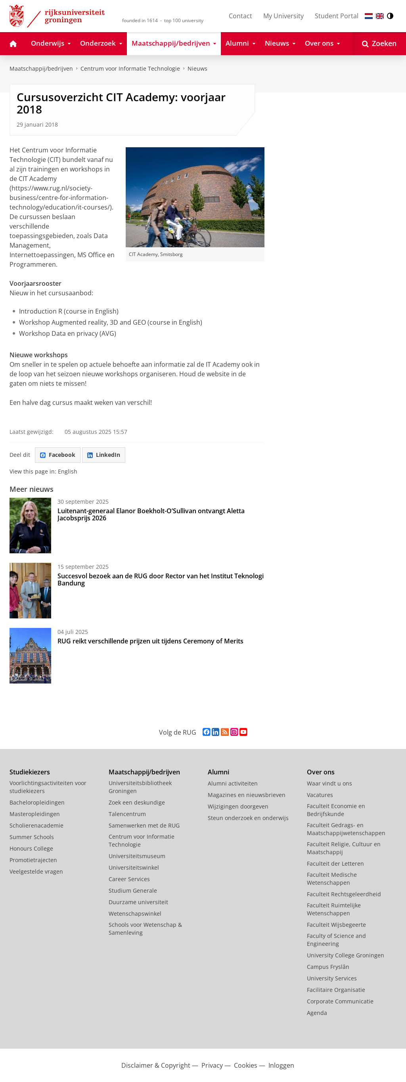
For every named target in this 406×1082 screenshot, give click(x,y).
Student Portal (336, 16)
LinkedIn (103, 454)
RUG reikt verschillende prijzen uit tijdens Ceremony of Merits (150, 641)
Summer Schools (32, 837)
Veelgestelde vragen (36, 871)
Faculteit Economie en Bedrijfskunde (336, 810)
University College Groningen (345, 955)
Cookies (245, 1065)
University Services (332, 978)
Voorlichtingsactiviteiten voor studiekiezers (48, 787)
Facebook (57, 454)
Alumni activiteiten (233, 783)
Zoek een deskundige (137, 802)
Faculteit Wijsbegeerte (336, 924)
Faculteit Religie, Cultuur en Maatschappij (344, 848)
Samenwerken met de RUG (144, 825)
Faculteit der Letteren (335, 863)
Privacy (212, 1065)
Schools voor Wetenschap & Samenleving (145, 928)
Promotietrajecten (33, 860)
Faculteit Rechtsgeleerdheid (344, 894)
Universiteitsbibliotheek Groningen (140, 787)
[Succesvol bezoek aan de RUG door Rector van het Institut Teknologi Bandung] (30, 590)
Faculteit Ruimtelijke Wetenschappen (334, 909)
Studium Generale (133, 890)
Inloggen (281, 1065)
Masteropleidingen (35, 814)
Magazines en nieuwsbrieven (246, 795)
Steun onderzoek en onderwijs (248, 818)
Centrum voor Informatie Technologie (130, 68)
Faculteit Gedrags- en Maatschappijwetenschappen (346, 829)
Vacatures (320, 795)
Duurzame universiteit (138, 902)
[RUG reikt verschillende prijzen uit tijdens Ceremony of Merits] (30, 655)
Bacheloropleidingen (37, 802)
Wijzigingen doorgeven (238, 806)
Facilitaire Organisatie (336, 989)
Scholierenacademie (36, 825)
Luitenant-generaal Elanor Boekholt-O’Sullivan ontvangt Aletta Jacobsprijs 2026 (151, 514)
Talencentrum (127, 814)
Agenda (317, 1013)
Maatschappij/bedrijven (41, 68)
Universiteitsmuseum (137, 856)
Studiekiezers (30, 772)
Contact (240, 16)
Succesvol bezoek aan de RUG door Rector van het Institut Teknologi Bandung (160, 579)
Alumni (218, 772)
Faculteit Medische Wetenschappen (332, 878)
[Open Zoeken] (379, 43)
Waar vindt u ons (329, 783)
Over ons (321, 772)
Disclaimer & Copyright (155, 1065)
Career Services (129, 879)
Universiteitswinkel (134, 867)
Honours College (31, 848)
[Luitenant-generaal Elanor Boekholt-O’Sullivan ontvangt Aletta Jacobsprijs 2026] (30, 525)
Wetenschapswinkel (135, 913)
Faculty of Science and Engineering (336, 939)
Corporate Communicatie (340, 1001)
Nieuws (197, 68)
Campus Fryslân (328, 966)
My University (283, 16)
